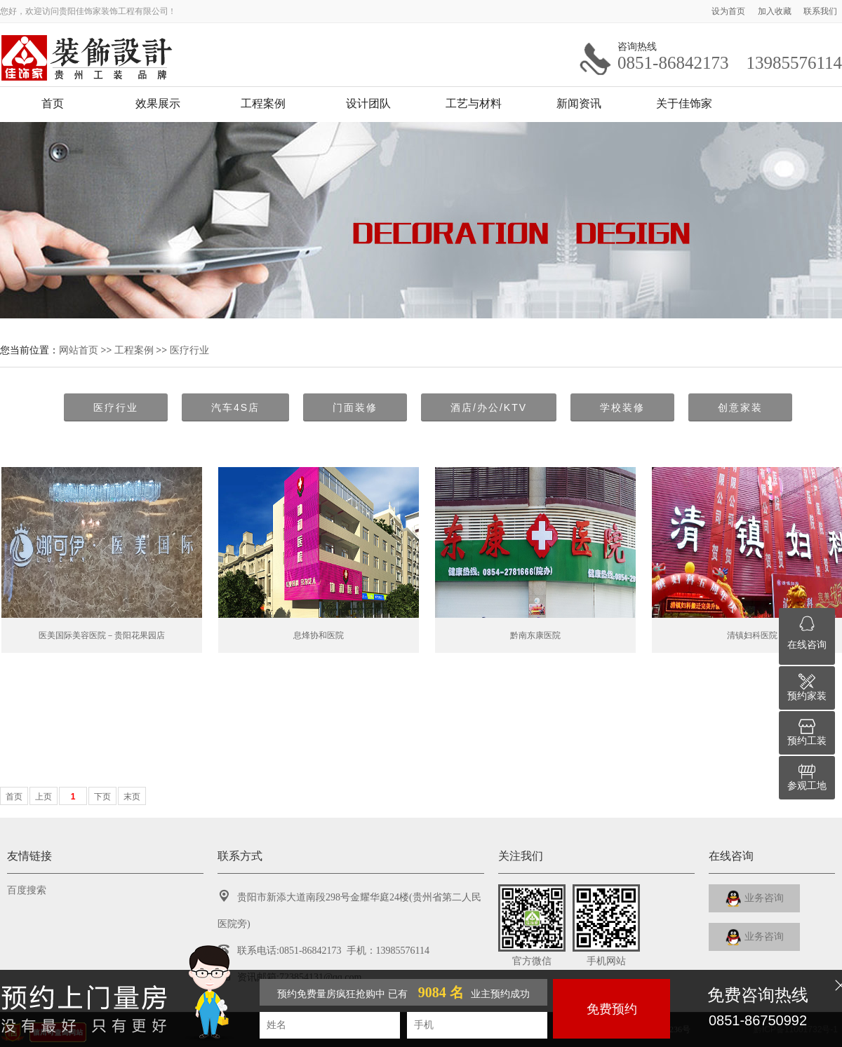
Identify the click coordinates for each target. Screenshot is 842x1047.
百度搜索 (26, 890)
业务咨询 (754, 898)
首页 (52, 103)
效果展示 (157, 103)
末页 (131, 797)
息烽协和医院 (318, 635)
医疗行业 (189, 350)
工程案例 (263, 103)
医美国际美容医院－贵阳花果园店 (102, 635)
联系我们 (820, 11)
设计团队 (368, 103)
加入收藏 (776, 11)
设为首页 (729, 11)
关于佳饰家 (684, 103)
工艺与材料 (474, 103)
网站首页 (78, 350)
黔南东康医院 (535, 635)
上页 (43, 797)
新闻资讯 (578, 103)
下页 (102, 797)
